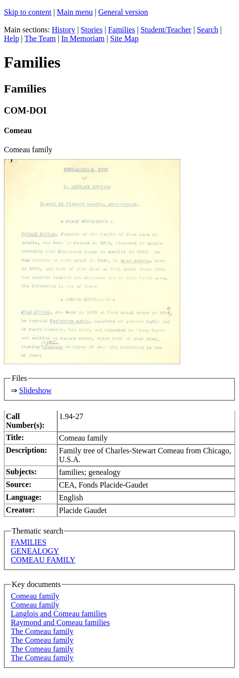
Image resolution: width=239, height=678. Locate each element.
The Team (40, 38)
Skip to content (27, 12)
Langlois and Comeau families (59, 613)
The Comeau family (42, 631)
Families (121, 29)
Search (207, 29)
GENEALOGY (35, 551)
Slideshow (35, 390)
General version (123, 12)
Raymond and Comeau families (60, 622)
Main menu (75, 12)
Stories (91, 29)
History (63, 29)
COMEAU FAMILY (43, 560)
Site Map (124, 38)
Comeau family (35, 596)
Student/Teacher (166, 29)
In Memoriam (82, 38)
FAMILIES (29, 542)
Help (11, 38)
